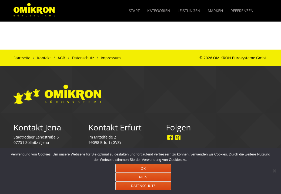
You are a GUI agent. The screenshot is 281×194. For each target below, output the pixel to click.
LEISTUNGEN (189, 10)
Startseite (22, 57)
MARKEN (215, 10)
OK (143, 168)
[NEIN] (274, 171)
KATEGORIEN (158, 10)
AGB (61, 57)
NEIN (143, 177)
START (134, 10)
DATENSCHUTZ (143, 185)
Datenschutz (83, 57)
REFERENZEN (241, 10)
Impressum (111, 57)
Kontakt (44, 57)
